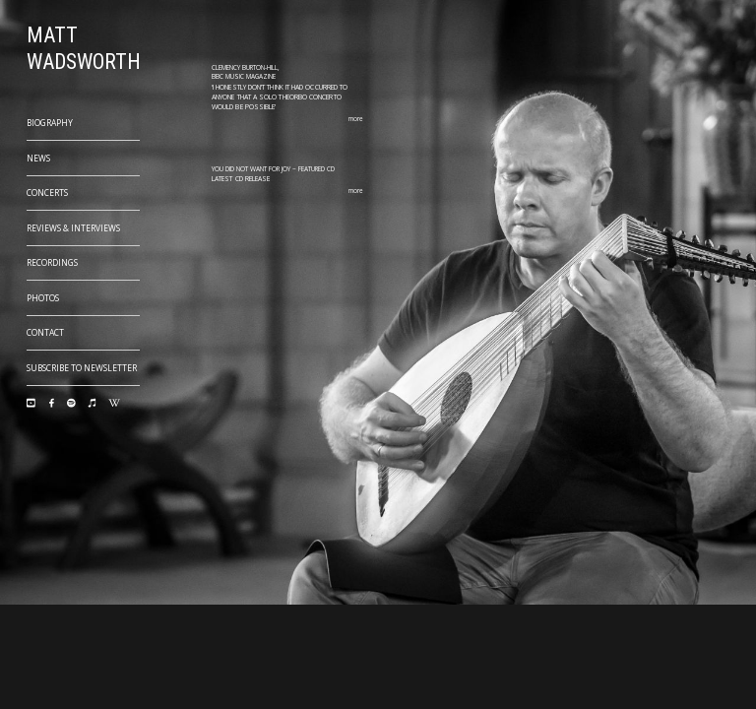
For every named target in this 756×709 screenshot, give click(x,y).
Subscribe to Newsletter (82, 367)
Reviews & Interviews (73, 228)
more (355, 118)
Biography (50, 122)
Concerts (47, 192)
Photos (43, 297)
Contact (45, 332)
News (38, 158)
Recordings (52, 262)
